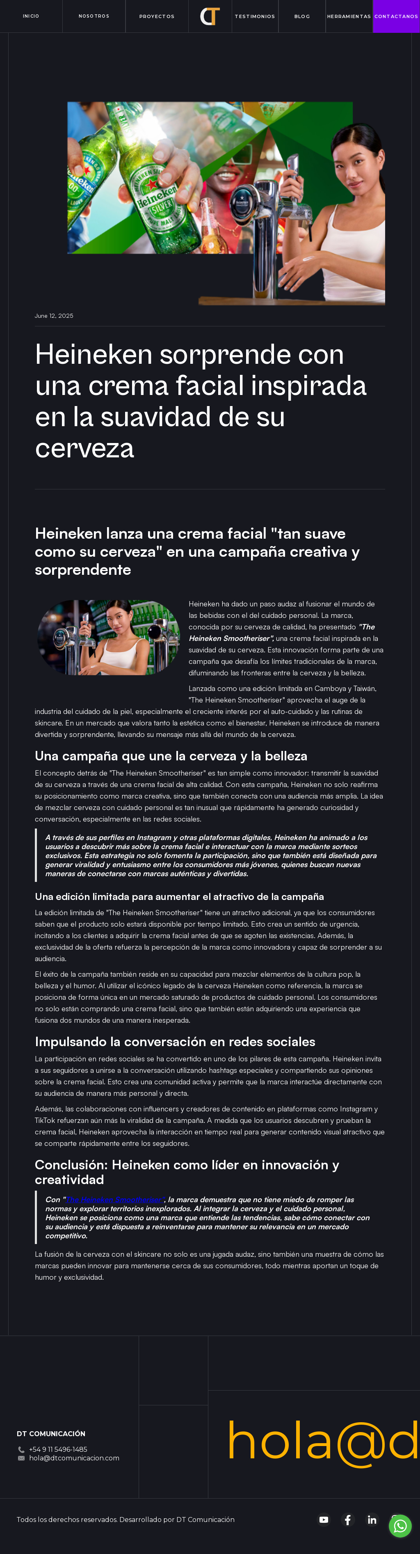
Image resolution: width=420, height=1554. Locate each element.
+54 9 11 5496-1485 (58, 1449)
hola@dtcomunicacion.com (74, 1458)
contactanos (396, 16)
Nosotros (94, 16)
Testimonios (255, 16)
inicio (31, 16)
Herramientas (349, 16)
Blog (302, 16)
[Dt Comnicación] (46, 1400)
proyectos (157, 16)
